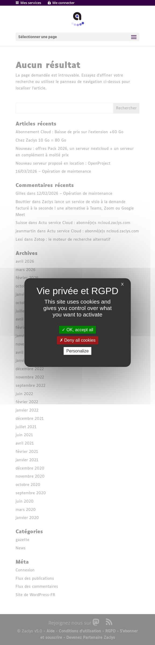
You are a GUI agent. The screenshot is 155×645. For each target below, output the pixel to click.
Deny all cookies (78, 340)
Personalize (77, 350)
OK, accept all (77, 329)
